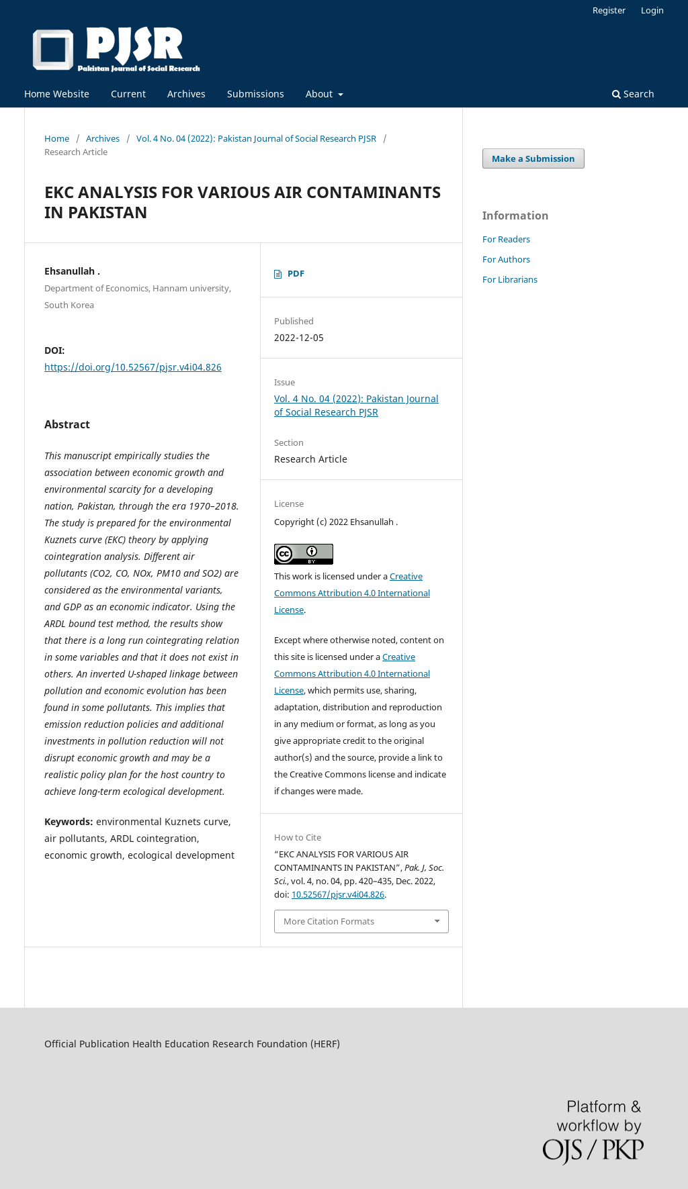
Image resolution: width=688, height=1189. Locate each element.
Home (56, 138)
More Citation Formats (329, 921)
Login (652, 10)
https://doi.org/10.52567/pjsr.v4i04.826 (133, 367)
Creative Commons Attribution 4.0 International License (352, 593)
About (320, 93)
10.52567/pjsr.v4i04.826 (338, 894)
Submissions (255, 93)
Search (633, 93)
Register (609, 10)
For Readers (506, 239)
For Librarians (510, 279)
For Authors (506, 259)
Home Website (56, 93)
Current (128, 93)
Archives (186, 93)
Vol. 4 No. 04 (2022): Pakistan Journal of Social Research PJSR (256, 138)
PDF (296, 273)
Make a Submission (533, 158)
